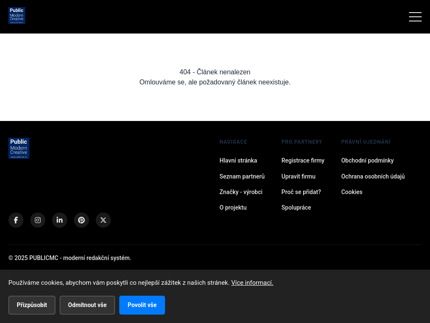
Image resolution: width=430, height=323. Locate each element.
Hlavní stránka (238, 160)
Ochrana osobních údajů (373, 176)
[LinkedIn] (59, 220)
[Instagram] (37, 220)
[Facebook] (16, 220)
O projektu (233, 207)
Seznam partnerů (242, 176)
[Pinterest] (81, 220)
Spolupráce (296, 207)
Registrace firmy (302, 160)
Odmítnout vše (87, 305)
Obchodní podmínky (367, 160)
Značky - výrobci (241, 192)
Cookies (352, 192)
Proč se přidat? (301, 192)
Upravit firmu (298, 176)
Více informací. (252, 282)
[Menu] (415, 16)
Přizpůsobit (32, 305)
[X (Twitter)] (103, 220)
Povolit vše (142, 305)
